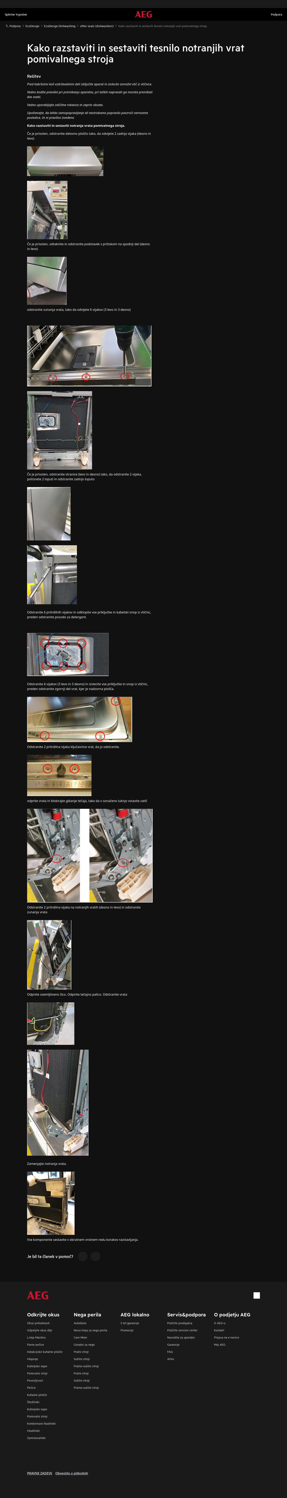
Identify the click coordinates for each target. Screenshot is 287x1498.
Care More (80, 1337)
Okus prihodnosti (38, 1323)
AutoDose (80, 1323)
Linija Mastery (36, 1337)
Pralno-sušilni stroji (86, 1366)
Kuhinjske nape (37, 1366)
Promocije (127, 1330)
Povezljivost (35, 1380)
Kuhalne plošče (37, 1395)
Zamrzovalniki (36, 1438)
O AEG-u (219, 1323)
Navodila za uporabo (181, 1337)
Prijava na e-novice (226, 1337)
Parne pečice (35, 1344)
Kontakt (219, 1330)
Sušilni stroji (82, 1359)
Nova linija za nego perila (90, 1330)
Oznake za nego (84, 1344)
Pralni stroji (81, 1351)
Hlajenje (32, 1359)
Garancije (173, 1344)
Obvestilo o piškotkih (71, 1473)
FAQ (170, 1351)
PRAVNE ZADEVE (39, 1473)
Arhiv (170, 1359)
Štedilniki (33, 1402)
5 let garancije (130, 1323)
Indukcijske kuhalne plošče (45, 1351)
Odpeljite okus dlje (39, 1330)
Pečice (31, 1387)
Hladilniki (33, 1430)
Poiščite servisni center (182, 1330)
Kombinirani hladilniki (41, 1423)
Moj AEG (219, 1344)
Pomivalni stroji (37, 1373)
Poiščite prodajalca (179, 1323)
